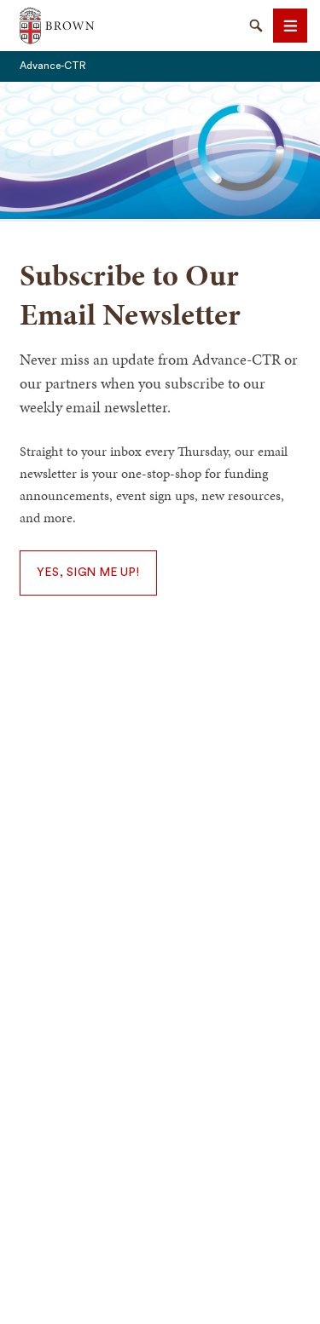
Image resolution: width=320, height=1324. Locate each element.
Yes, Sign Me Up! (88, 573)
